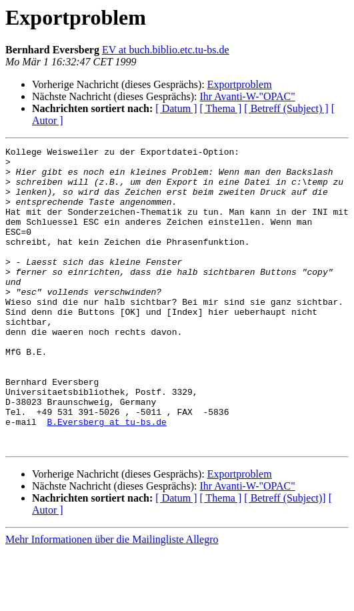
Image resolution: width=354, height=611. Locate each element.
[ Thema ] (221, 108)
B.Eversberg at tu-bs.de (106, 478)
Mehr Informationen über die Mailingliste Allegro (111, 599)
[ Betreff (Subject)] (284, 558)
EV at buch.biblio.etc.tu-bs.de (165, 49)
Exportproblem (239, 84)
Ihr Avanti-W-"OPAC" (247, 96)
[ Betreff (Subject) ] (286, 108)
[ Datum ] (176, 108)
